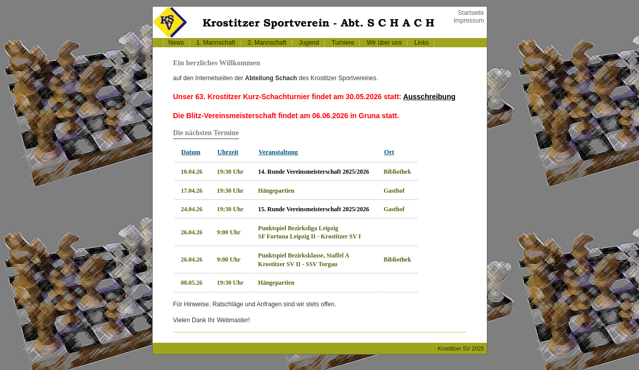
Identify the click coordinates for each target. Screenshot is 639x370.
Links (421, 42)
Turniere (343, 42)
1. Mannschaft (215, 42)
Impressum (468, 20)
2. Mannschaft (267, 42)
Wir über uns (384, 42)
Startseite (471, 12)
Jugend (309, 42)
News (176, 42)
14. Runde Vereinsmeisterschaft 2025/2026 (313, 171)
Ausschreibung (429, 96)
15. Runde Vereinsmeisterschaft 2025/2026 (313, 209)
